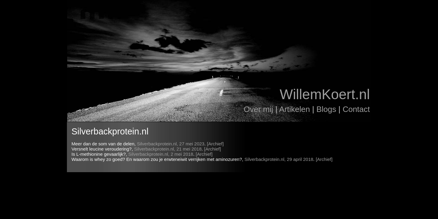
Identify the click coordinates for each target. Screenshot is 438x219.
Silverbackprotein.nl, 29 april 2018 (279, 159)
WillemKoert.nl (325, 94)
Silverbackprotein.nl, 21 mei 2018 (168, 148)
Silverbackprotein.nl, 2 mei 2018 (160, 154)
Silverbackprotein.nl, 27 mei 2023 (170, 143)
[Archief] (215, 143)
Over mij (258, 109)
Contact (356, 109)
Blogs (326, 109)
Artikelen (294, 109)
